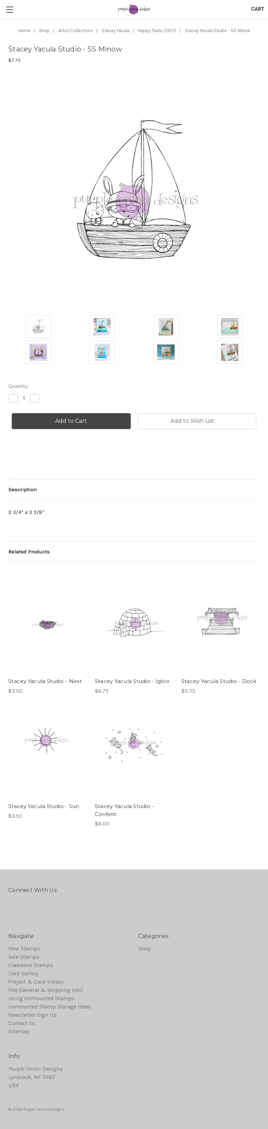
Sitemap (18, 1031)
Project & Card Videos (36, 981)
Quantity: (18, 386)
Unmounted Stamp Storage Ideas (49, 1006)
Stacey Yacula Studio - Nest (45, 681)
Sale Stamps (23, 957)
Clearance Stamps (30, 965)
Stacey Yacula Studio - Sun (43, 806)
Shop (144, 948)
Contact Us (21, 1023)
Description (22, 489)
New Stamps (24, 948)
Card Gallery (23, 973)
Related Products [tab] (29, 552)
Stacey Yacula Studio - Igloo (132, 681)
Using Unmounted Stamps (41, 998)
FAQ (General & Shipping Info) (45, 990)
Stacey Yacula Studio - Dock (219, 681)
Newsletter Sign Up (32, 1015)
